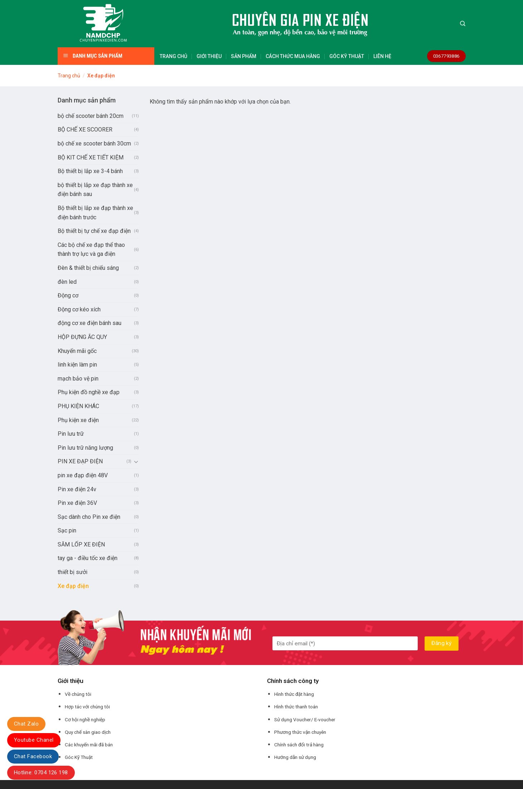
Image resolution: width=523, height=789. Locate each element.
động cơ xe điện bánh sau (89, 323)
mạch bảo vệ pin (78, 378)
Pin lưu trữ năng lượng (85, 447)
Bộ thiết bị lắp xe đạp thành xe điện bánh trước (95, 213)
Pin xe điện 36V (77, 502)
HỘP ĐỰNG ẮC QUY (82, 337)
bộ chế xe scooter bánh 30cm (94, 143)
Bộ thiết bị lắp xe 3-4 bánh (90, 171)
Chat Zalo (26, 724)
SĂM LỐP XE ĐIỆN (81, 544)
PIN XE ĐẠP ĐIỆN (80, 461)
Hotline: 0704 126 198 (41, 772)
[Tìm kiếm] (462, 23)
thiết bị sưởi (72, 572)
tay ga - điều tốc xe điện (87, 558)
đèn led (67, 281)
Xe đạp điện (73, 586)
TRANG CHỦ (173, 56)
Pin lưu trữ (71, 433)
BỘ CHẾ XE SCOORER (85, 129)
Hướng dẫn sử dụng (295, 757)
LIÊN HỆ (382, 56)
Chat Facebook (33, 756)
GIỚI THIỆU (209, 56)
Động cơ (68, 295)
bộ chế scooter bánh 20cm (91, 116)
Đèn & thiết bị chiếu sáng (88, 267)
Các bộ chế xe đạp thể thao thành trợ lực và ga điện (91, 250)
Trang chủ (69, 75)
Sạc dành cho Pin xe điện (89, 516)
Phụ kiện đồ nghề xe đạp (89, 392)
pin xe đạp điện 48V (83, 475)
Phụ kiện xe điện (78, 420)
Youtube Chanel (34, 740)
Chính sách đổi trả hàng (299, 744)
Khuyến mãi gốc (77, 351)
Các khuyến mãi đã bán (89, 744)
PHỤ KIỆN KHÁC (78, 406)
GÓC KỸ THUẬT (346, 56)
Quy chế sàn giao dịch (88, 732)
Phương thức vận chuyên (300, 732)
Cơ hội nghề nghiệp (85, 719)
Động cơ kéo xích (79, 309)
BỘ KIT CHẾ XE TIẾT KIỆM (91, 157)
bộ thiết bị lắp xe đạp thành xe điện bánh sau (95, 190)
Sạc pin (67, 530)
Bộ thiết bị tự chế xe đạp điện (94, 231)
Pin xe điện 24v (77, 489)
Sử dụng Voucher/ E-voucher (304, 719)
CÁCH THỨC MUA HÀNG (293, 56)
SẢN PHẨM (243, 56)
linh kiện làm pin (77, 364)
